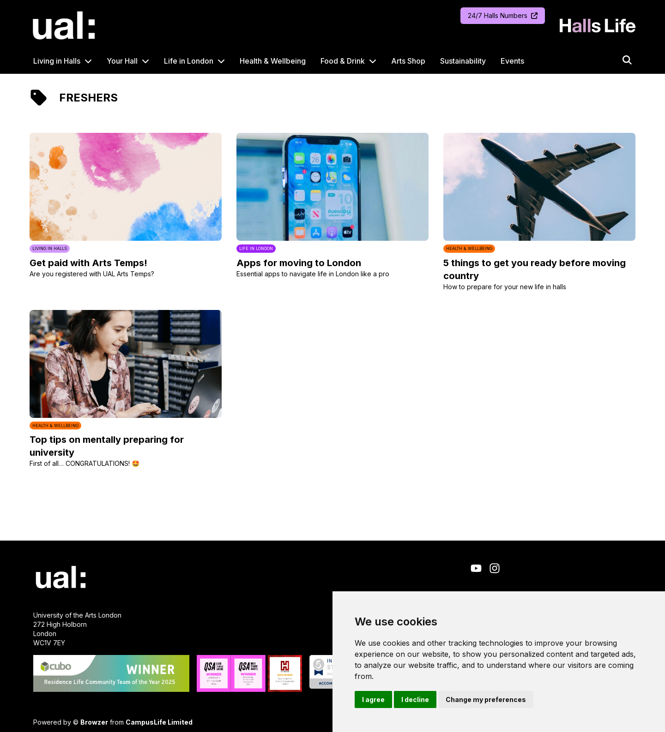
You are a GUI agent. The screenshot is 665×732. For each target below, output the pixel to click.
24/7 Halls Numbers (503, 15)
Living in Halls (56, 60)
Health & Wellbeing (273, 60)
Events (512, 60)
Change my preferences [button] (486, 699)
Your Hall (122, 60)
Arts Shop (408, 60)
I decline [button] (415, 699)
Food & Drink (342, 60)
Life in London (188, 60)
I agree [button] (373, 699)
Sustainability (463, 60)
